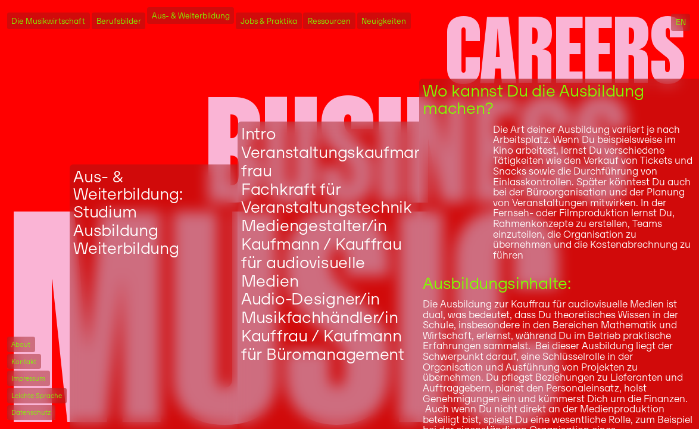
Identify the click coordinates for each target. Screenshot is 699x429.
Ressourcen (329, 20)
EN (681, 22)
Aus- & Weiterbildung (191, 16)
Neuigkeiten (383, 20)
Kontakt (23, 362)
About (20, 344)
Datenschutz (31, 412)
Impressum (28, 378)
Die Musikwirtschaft (48, 20)
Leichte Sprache (36, 395)
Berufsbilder (118, 20)
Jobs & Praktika (269, 20)
